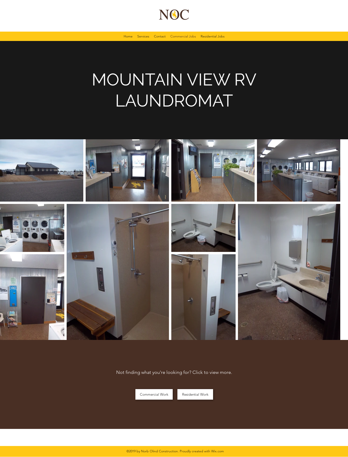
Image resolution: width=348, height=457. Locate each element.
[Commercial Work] (154, 394)
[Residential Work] (195, 394)
